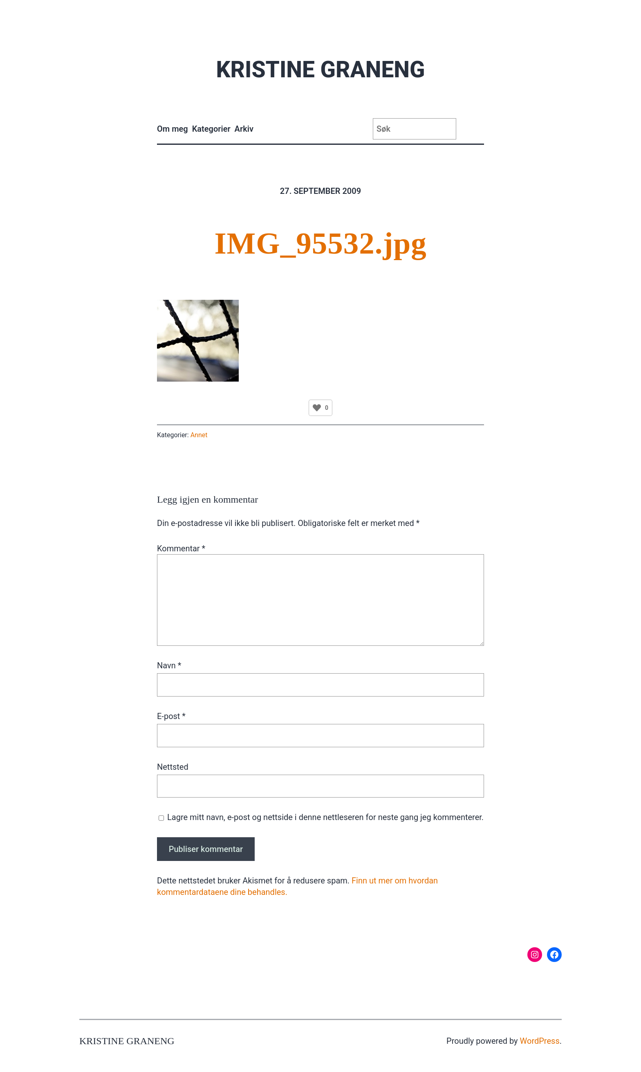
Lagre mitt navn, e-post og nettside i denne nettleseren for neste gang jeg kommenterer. (325, 817)
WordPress (540, 1041)
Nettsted (172, 767)
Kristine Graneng (320, 69)
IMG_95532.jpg (320, 243)
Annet (199, 435)
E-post (171, 716)
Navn (169, 665)
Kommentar (181, 548)
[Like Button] (317, 408)
